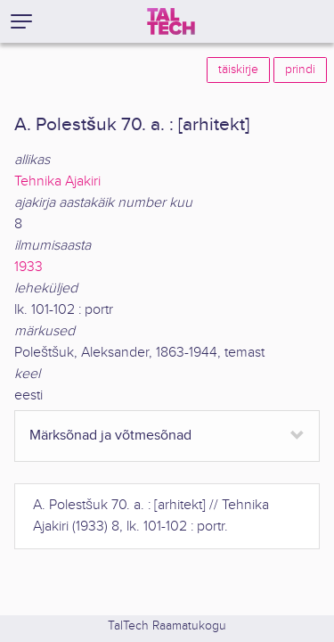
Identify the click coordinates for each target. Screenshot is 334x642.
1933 (28, 267)
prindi (300, 69)
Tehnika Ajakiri (57, 181)
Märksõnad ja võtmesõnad (110, 435)
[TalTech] (171, 21)
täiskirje (238, 69)
